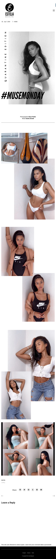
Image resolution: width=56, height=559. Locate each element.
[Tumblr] (32, 489)
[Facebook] (20, 489)
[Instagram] (24, 552)
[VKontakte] (37, 489)
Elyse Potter (32, 117)
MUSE (15, 21)
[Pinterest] (28, 489)
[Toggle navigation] (54, 10)
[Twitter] (24, 489)
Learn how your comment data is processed (38, 545)
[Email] (41, 489)
